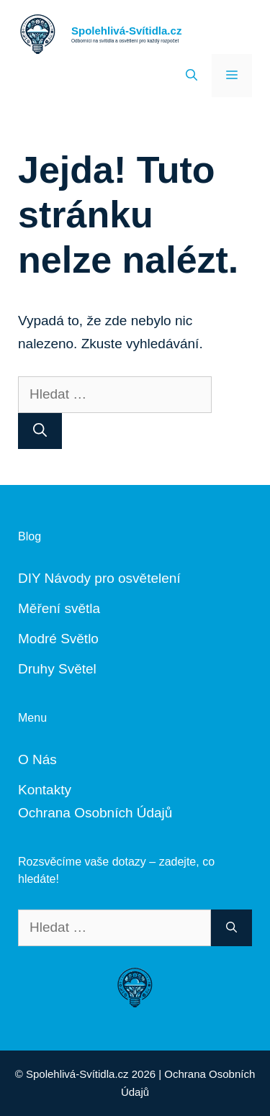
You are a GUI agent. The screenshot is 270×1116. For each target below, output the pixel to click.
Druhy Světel (57, 668)
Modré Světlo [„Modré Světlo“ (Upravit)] (58, 638)
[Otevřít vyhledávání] (191, 75)
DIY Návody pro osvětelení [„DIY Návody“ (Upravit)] (99, 578)
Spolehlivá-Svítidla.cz (126, 30)
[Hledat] (40, 431)
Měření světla (59, 608)
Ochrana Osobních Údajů (95, 812)
